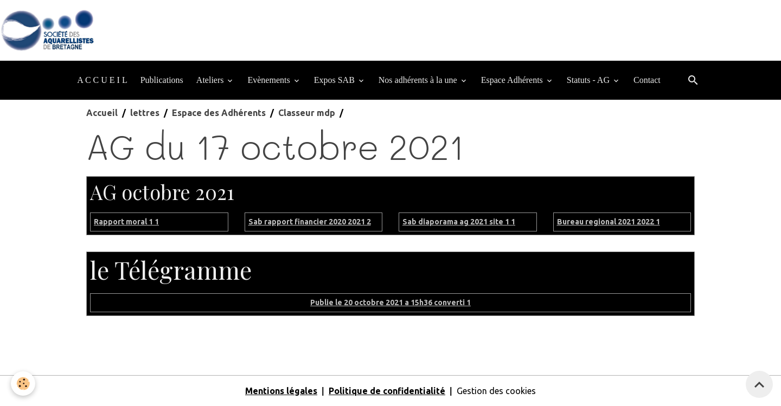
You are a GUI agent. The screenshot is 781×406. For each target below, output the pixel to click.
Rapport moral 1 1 (126, 221)
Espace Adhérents (513, 80)
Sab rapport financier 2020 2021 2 (309, 221)
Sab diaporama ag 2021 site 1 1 (458, 221)
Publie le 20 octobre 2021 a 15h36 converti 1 (390, 302)
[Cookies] (23, 383)
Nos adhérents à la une (419, 80)
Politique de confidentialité (387, 391)
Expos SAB (335, 80)
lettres (144, 113)
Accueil (102, 113)
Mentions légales (281, 391)
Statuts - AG (589, 80)
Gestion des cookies (496, 391)
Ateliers (211, 80)
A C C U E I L (102, 80)
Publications (161, 80)
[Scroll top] (759, 384)
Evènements (269, 80)
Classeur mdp (306, 113)
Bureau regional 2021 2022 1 (608, 221)
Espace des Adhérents (219, 113)
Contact (647, 80)
